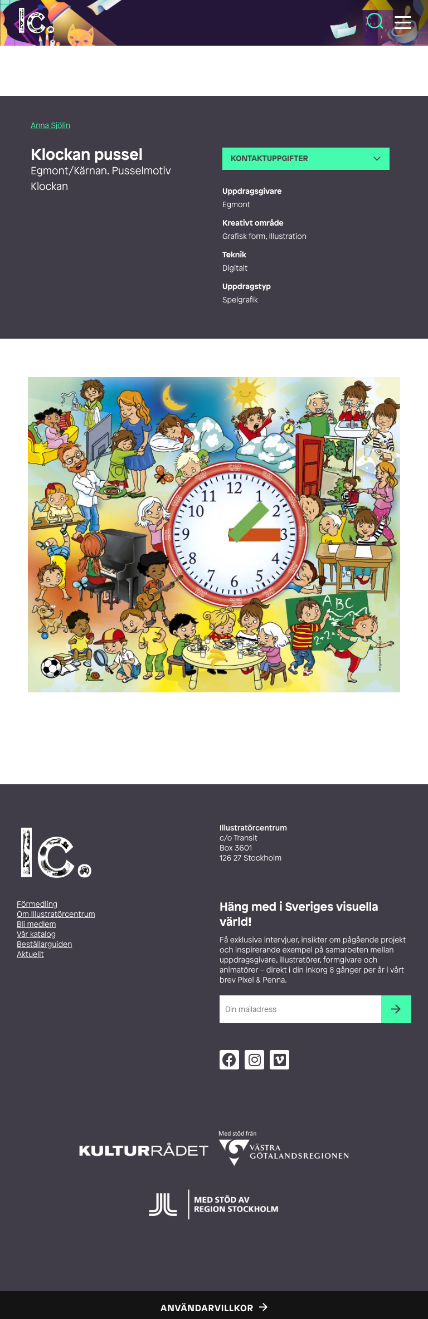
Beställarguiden (44, 944)
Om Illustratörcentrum (56, 914)
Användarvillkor (207, 1308)
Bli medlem (36, 924)
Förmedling (37, 904)
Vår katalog (36, 934)
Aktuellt (30, 954)
